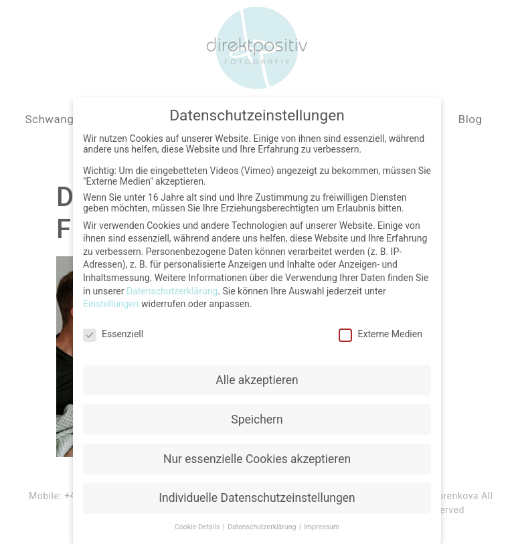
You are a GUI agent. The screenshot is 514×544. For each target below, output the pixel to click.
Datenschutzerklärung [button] (263, 525)
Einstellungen (111, 301)
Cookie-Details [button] (198, 525)
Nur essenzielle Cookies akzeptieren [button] (257, 456)
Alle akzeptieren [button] (257, 377)
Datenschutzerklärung (172, 288)
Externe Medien (380, 331)
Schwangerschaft (71, 119)
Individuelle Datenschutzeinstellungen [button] (257, 496)
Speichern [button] (256, 417)
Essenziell (113, 331)
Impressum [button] (321, 525)
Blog (470, 119)
